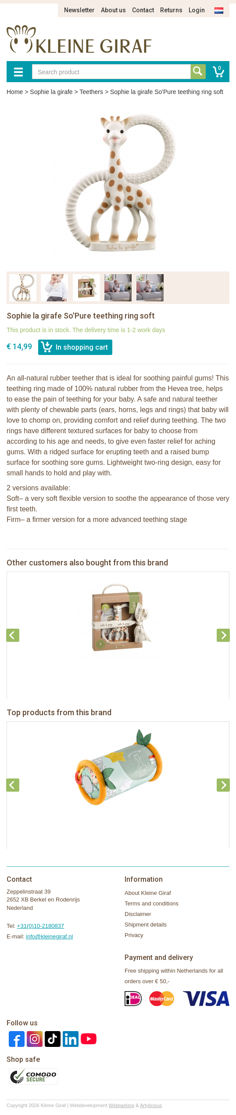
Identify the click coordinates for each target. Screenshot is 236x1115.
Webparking (122, 1105)
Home (15, 91)
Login (197, 10)
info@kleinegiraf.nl (49, 936)
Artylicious (151, 1105)
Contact (143, 10)
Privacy (134, 935)
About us (113, 10)
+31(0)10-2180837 (40, 926)
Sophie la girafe (51, 91)
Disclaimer (138, 914)
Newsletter (79, 10)
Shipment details (146, 924)
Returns (171, 10)
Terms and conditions (152, 903)
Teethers (91, 91)
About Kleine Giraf (148, 893)
